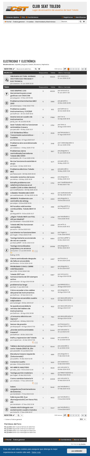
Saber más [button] (36, 452)
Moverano (37, 64)
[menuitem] (22, 17)
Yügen (15, 235)
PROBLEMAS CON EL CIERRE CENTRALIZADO (21, 267)
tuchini (15, 251)
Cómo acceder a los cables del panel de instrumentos (22, 291)
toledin (30, 64)
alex (14, 364)
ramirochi (64, 91)
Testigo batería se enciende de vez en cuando (23, 239)
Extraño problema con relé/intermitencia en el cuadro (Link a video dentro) (23, 185)
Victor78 (16, 412)
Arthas (15, 179)
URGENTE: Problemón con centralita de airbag (21, 199)
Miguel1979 (17, 214)
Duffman (16, 114)
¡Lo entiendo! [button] (76, 451)
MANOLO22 (64, 285)
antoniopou (17, 106)
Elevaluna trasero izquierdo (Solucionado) (22, 355)
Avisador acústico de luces (22, 177)
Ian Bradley (82, 444)
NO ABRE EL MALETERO (19, 367)
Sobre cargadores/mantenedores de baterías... (23, 389)
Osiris (62, 125)
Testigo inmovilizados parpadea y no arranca (20, 247)
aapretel (18, 64)
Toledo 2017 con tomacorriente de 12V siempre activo (24, 276)
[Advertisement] (45, 40)
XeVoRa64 (17, 222)
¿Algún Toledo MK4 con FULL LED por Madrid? (22, 218)
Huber (15, 166)
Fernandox (17, 140)
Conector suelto (17, 362)
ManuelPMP (17, 243)
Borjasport (16, 327)
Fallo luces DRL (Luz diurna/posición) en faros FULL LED (24, 399)
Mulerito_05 (17, 158)
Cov (61, 117)
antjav (15, 203)
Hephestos (45, 64)
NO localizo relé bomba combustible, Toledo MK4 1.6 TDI (23, 209)
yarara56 (63, 338)
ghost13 (63, 101)
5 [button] (78, 69)
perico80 (16, 130)
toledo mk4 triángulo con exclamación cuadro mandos (23, 408)
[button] (65, 69)
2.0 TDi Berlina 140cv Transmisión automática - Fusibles (22, 135)
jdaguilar (24, 64)
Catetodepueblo (66, 143)
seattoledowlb (18, 195)
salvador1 (64, 330)
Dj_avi (15, 122)
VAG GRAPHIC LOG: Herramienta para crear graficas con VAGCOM (21, 93)
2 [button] (70, 69)
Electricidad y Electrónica (19, 61)
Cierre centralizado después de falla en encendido (23, 259)
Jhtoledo (16, 381)
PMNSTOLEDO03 (65, 373)
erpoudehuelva (65, 298)
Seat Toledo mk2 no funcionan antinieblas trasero (24, 126)
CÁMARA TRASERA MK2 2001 (22, 193)
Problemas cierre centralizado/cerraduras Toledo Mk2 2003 (21, 153)
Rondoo (16, 263)
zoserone (16, 84)
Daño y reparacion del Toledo (23, 338)
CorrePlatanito (18, 190)
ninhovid (16, 282)
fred (14, 287)
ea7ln (15, 229)
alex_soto (16, 370)
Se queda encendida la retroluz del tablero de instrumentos (20, 308)
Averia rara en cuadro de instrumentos (21, 118)
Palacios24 (17, 174)
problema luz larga (18, 285)
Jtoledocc (16, 148)
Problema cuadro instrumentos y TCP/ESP (21, 110)
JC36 (15, 271)
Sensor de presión (18, 324)
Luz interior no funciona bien (23, 232)
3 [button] (73, 69)
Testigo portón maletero (21, 373)
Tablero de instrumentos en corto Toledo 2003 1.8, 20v (23, 347)
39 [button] (82, 69)
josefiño (16, 359)
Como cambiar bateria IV (21, 378)
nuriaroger (17, 303)
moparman (17, 340)
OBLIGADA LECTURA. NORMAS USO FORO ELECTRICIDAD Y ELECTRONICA (23, 78)
